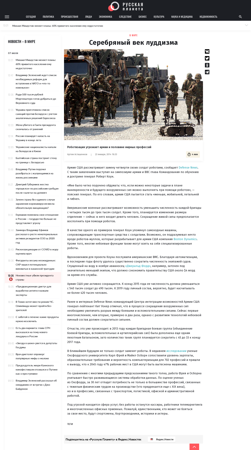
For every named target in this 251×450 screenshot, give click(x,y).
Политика (48, 17)
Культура (159, 17)
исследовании (176, 351)
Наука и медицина (182, 17)
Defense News (188, 167)
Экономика (105, 17)
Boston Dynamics (185, 239)
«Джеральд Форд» (137, 266)
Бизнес (143, 17)
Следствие (125, 17)
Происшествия (69, 17)
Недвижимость (208, 17)
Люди (88, 17)
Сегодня (31, 17)
